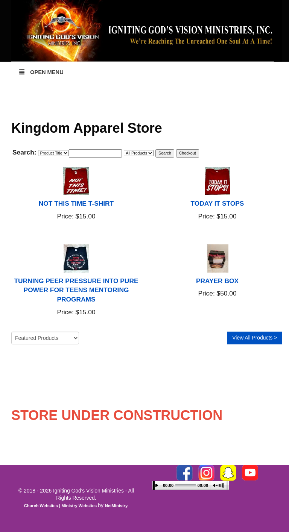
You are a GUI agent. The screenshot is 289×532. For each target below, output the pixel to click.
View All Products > (254, 338)
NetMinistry (116, 505)
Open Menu (41, 71)
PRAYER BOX (217, 281)
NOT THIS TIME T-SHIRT (76, 203)
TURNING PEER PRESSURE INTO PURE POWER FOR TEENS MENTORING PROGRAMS (76, 290)
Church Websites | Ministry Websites (61, 505)
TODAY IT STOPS (217, 203)
